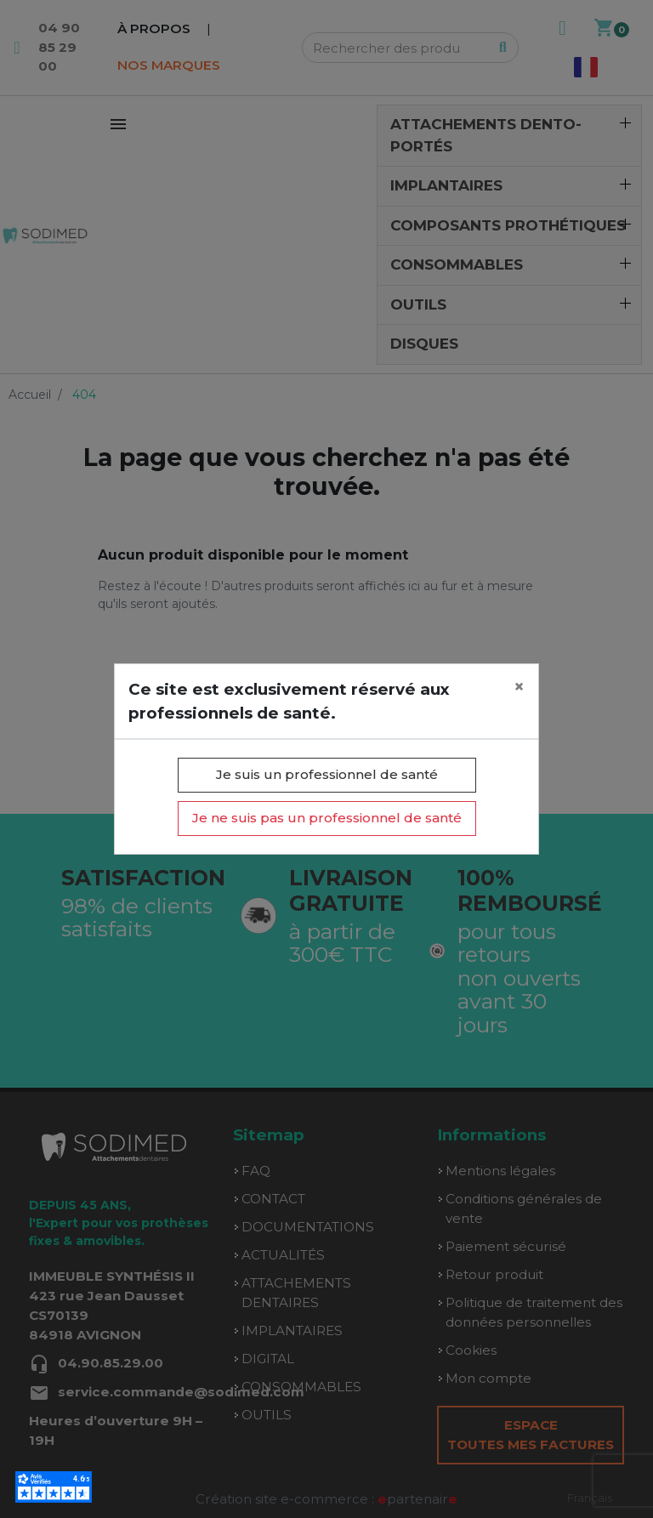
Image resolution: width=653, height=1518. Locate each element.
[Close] (519, 687)
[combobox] (589, 1498)
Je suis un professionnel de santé (327, 774)
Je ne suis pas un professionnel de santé (327, 818)
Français (589, 1497)
